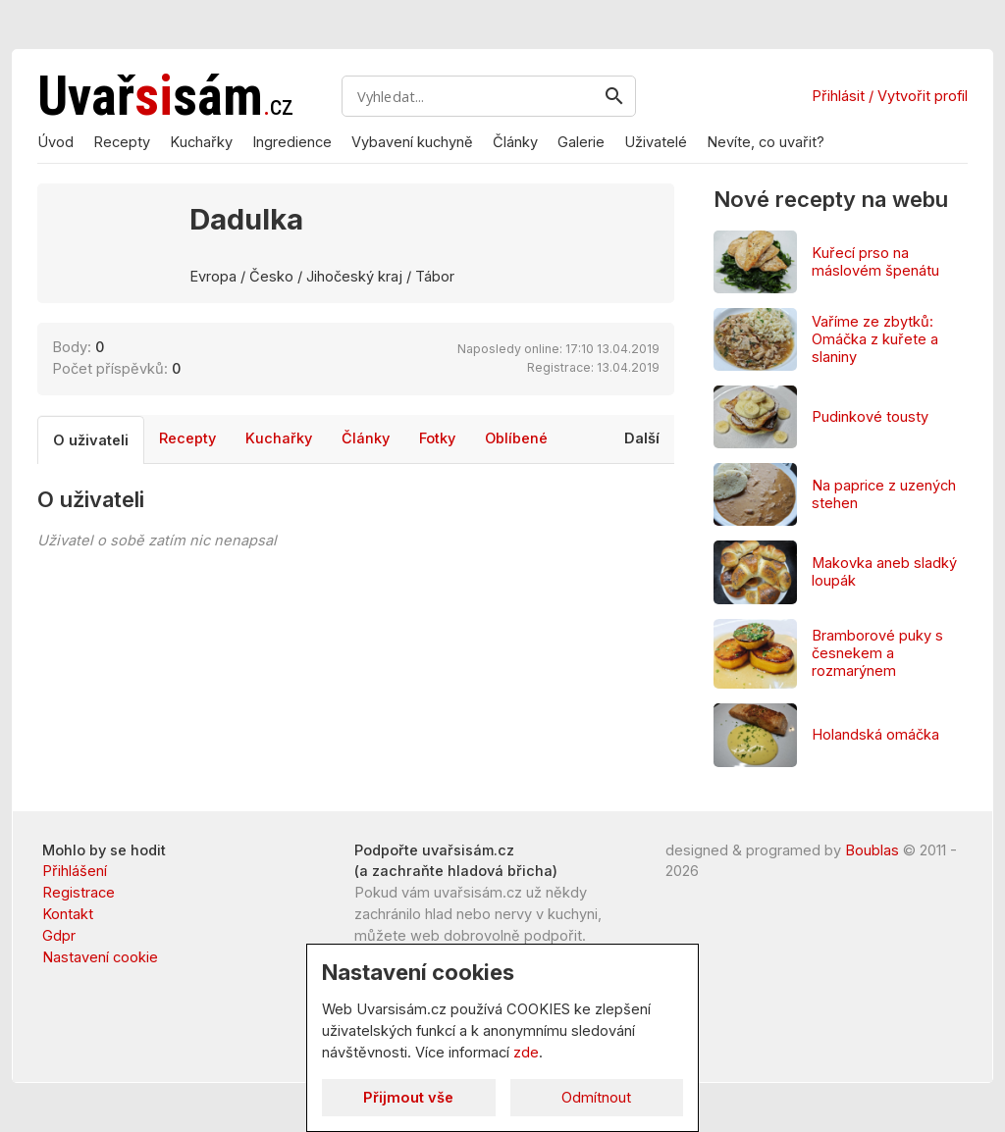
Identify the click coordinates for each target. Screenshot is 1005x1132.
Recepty (121, 142)
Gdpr (59, 936)
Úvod (55, 142)
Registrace (78, 892)
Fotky (437, 465)
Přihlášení (74, 871)
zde (526, 1052)
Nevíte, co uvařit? (765, 142)
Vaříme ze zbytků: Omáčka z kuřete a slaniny (875, 339)
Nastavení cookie (100, 957)
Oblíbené (516, 465)
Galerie (581, 142)
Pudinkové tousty (870, 417)
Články (515, 142)
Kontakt (67, 914)
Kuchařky (201, 142)
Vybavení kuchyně (412, 142)
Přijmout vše (408, 1097)
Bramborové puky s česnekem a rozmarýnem (877, 653)
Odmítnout (596, 1097)
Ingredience (292, 142)
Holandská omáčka (875, 735)
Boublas (872, 850)
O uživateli (91, 467)
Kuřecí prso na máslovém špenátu (875, 262)
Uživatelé (655, 142)
